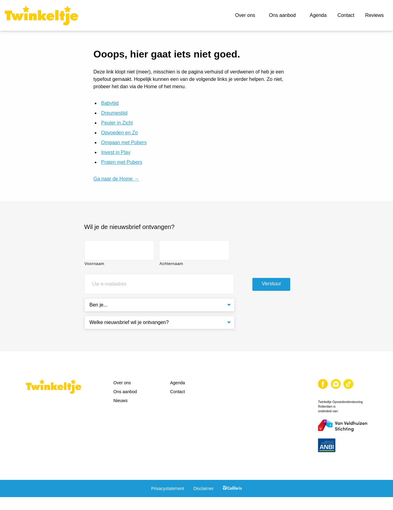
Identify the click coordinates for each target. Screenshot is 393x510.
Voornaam (95, 263)
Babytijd (110, 103)
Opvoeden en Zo (119, 132)
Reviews (374, 15)
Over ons (245, 15)
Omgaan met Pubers (124, 142)
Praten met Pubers (121, 162)
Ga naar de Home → (116, 178)
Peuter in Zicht (117, 122)
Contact (345, 15)
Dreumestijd (114, 113)
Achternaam (171, 263)
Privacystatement (167, 488)
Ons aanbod (282, 15)
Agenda (318, 15)
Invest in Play (115, 152)
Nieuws (121, 400)
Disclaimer (204, 488)
